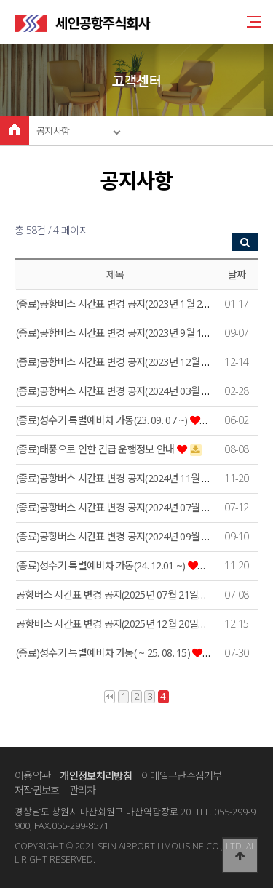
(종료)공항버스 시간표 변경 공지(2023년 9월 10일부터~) (131, 333)
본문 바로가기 (0, 0)
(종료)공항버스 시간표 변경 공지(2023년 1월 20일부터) (128, 304)
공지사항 (52, 130)
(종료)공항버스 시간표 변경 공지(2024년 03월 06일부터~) (133, 391)
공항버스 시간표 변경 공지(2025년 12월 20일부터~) (122, 624)
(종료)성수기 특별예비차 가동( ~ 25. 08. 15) (104, 653)
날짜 (237, 274)
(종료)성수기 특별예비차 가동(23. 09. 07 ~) (103, 420)
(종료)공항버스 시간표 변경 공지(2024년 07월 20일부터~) (133, 507)
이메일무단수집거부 (181, 776)
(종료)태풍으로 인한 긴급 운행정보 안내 (96, 449)
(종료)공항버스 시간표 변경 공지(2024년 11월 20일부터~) (133, 478)
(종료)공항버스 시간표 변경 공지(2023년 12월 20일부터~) (133, 362)
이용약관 (32, 776)
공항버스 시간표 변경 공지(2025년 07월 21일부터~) (122, 594)
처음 (109, 696)
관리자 (82, 790)
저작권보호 (37, 790)
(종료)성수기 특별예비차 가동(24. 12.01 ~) (102, 565)
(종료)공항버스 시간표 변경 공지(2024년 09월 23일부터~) (133, 536)
